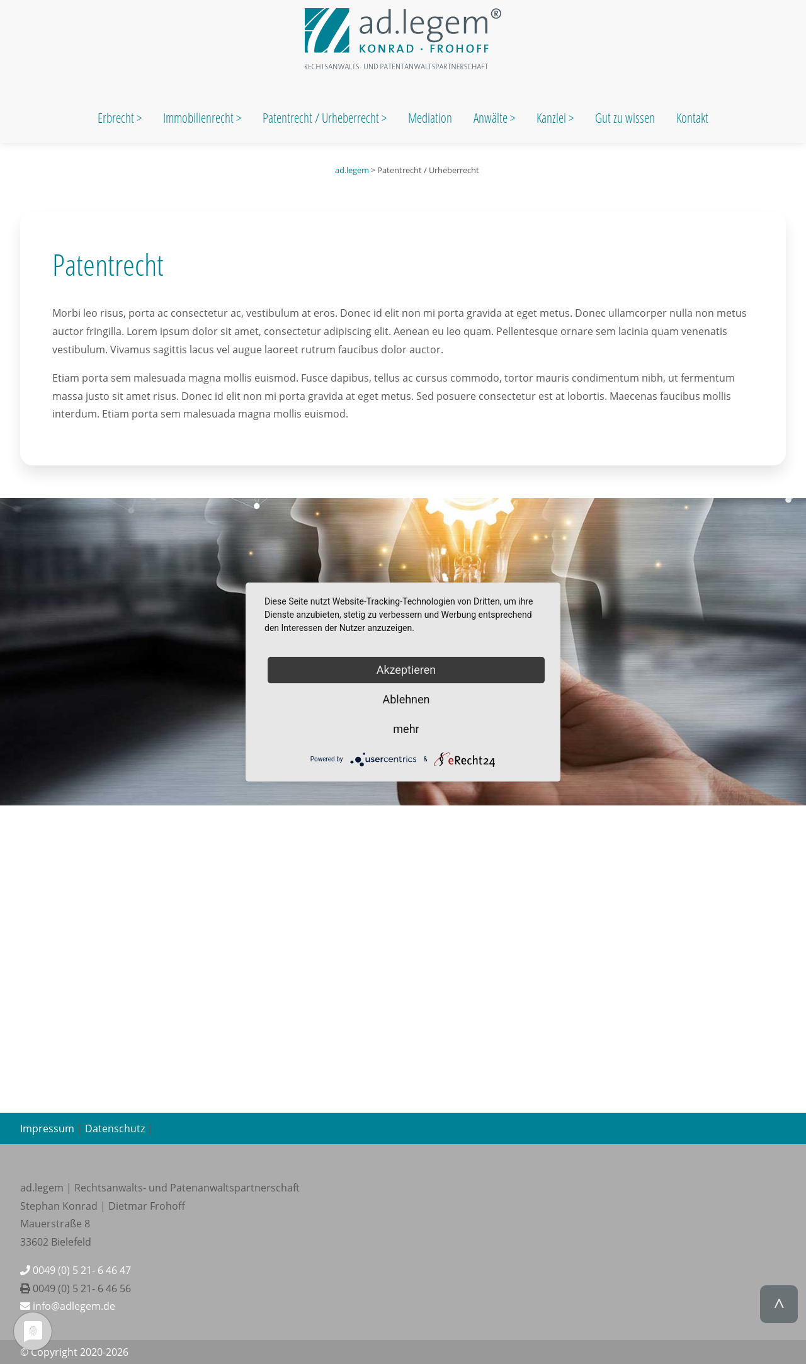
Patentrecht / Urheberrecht (321, 118)
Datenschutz (115, 1128)
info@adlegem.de (67, 1306)
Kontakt (692, 118)
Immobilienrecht (199, 118)
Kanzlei (552, 118)
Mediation (430, 118)
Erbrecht (116, 118)
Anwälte (492, 118)
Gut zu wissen (625, 118)
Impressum (47, 1128)
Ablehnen (405, 699)
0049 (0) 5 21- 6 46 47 (75, 1270)
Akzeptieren (406, 669)
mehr (406, 729)
